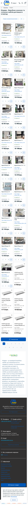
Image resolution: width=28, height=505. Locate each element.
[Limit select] (22, 19)
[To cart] (11, 46)
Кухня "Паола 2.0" (19, 87)
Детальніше (14, 496)
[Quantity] (5, 47)
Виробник (6, 7)
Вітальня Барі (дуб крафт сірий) (19, 60)
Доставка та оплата (6, 464)
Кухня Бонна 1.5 (18, 140)
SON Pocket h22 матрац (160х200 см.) (6, 300)
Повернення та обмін (6, 466)
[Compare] (11, 26)
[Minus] (3, 47)
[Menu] (1, 3)
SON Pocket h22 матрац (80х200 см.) (7, 324)
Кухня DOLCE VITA (6, 114)
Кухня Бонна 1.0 (18, 114)
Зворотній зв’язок (5, 476)
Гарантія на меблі (5, 474)
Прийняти (14, 499)
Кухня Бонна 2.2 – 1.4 (19, 191)
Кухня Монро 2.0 (6, 246)
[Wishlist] (11, 24)
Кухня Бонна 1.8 (6, 165)
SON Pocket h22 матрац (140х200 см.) (18, 274)
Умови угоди (4, 472)
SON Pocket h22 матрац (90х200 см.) (19, 324)
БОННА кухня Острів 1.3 (18, 33)
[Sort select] (10, 19)
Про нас (3, 468)
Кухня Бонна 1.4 (6, 140)
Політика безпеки (5, 470)
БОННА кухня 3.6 (6, 33)
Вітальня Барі (5, 59)
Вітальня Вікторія (6, 87)
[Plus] (8, 47)
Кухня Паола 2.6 (6, 272)
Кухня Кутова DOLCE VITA (19, 218)
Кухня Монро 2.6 (18, 246)
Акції (2, 480)
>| (21, 347)
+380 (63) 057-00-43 (6, 421)
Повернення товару (6, 478)
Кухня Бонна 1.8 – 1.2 (19, 165)
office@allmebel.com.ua (7, 440)
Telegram (4, 455)
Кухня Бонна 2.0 (6, 191)
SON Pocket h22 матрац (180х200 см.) (18, 300)
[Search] (22, 3)
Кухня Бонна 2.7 (6, 218)
